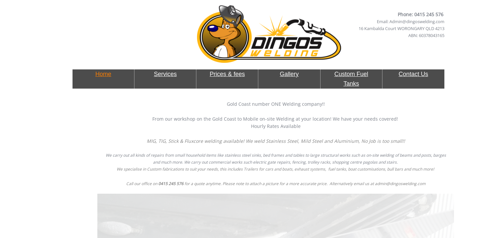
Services (165, 74)
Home (103, 74)
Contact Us (413, 74)
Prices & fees (227, 74)
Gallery (289, 74)
